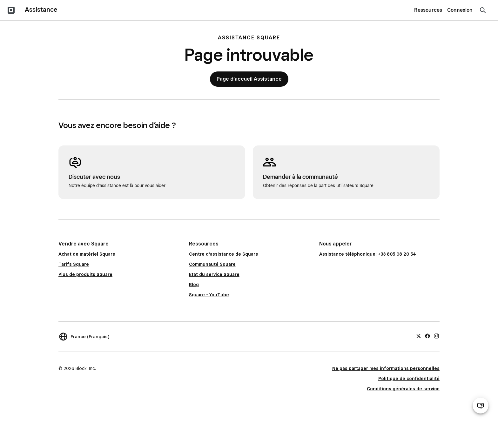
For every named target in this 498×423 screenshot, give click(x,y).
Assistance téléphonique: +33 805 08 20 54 (367, 254)
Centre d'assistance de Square (223, 254)
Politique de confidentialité (409, 378)
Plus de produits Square (85, 274)
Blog (194, 284)
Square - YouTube (209, 294)
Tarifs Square (73, 264)
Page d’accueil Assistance (249, 79)
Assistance (41, 9)
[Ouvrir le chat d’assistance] (480, 405)
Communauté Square (212, 264)
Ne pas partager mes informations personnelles (386, 368)
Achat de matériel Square (86, 254)
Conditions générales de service (403, 388)
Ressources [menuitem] (428, 10)
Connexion (460, 10)
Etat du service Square (214, 274)
